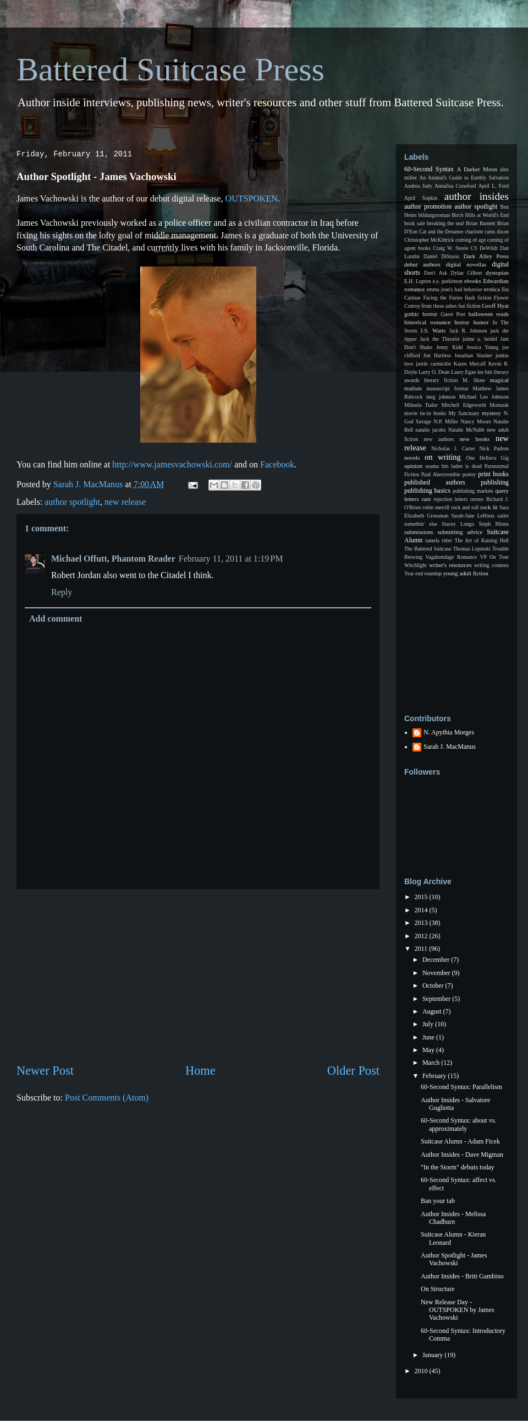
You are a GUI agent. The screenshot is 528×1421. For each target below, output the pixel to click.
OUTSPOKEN (252, 198)
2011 (422, 948)
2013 (422, 923)
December (436, 959)
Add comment (55, 618)
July (428, 1024)
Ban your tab (438, 1201)
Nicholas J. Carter (453, 448)
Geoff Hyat (495, 305)
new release (125, 502)
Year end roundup (423, 573)
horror (461, 322)
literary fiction (441, 380)
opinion (413, 465)
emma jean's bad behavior (454, 289)
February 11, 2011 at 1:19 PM (231, 558)
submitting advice (459, 532)
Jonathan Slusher (473, 355)
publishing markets (473, 491)
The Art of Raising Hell (481, 540)
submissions (418, 532)
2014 (422, 910)
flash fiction (478, 298)
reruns (476, 499)
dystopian (497, 272)
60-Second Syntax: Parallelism (461, 1087)
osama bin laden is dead (453, 466)
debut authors (422, 264)
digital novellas (466, 264)
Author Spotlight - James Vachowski (454, 1259)
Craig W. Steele (450, 248)
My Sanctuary (464, 413)
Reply (61, 592)
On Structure (438, 1289)
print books (493, 474)
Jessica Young (482, 347)
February (435, 1076)
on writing (443, 457)
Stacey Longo (458, 524)
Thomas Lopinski (472, 549)
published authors (434, 482)
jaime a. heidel (480, 339)
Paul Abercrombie (440, 474)
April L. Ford (494, 186)
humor (480, 322)
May (429, 1050)
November (437, 973)
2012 (422, 936)
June (429, 1037)
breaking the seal (445, 223)
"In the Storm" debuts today (457, 1167)
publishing (495, 482)
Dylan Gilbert (466, 273)
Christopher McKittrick (429, 240)
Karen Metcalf (470, 364)
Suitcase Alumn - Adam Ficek (460, 1141)
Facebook (277, 464)
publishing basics (427, 490)
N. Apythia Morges (449, 732)
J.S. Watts (433, 330)
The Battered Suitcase (428, 549)
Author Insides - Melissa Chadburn (453, 1218)
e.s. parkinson (448, 281)
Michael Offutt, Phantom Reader (113, 558)
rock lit (488, 507)
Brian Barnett (480, 223)
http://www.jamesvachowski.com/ (172, 464)
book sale (414, 223)
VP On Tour (494, 557)
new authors (439, 439)
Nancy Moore (476, 421)
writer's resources (450, 565)
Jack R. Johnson (468, 331)
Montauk (499, 405)
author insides (476, 196)
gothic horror (420, 314)
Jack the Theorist (440, 339)
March (431, 1062)
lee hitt (484, 372)
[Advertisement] (198, 975)
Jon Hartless (438, 355)
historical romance (427, 322)
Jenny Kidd (449, 347)
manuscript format (447, 388)
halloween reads (489, 314)
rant (426, 499)
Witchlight (415, 565)
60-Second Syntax (429, 169)
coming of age (470, 240)
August (432, 1011)
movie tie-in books (425, 413)
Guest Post (453, 314)
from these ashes (439, 306)
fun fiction (469, 306)
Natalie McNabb (466, 430)
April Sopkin (420, 198)
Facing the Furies (442, 298)
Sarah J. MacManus (450, 746)
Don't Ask (435, 273)
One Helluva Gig (487, 458)
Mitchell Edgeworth (464, 405)
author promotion (428, 206)
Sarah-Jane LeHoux (472, 516)
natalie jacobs (431, 430)
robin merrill (435, 507)
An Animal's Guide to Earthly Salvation (464, 178)
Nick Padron (494, 448)
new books (475, 438)
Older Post (353, 1070)
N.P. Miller (445, 421)
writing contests (491, 565)
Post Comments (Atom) (106, 1097)
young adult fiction (465, 573)
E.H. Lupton (417, 281)
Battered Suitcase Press (170, 69)
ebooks (472, 280)
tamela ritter (438, 540)
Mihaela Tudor (421, 405)
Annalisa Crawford (455, 186)
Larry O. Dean (434, 372)
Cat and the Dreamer (441, 231)
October (434, 985)
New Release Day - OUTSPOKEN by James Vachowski (457, 1310)
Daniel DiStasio (442, 256)
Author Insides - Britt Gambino (462, 1276)
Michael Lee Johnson (484, 397)
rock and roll (465, 507)
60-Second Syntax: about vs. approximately (458, 1124)
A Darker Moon (477, 169)
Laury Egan (463, 372)
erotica (492, 289)
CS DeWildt (484, 248)
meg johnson (440, 397)
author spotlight (72, 502)
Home (200, 1070)
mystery (491, 413)
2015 (422, 897)
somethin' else (420, 524)
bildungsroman (434, 215)
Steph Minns (494, 524)
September (437, 999)
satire (503, 516)
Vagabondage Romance (451, 557)
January (433, 1355)
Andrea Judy (418, 186)
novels (412, 457)
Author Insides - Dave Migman (462, 1154)
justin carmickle (433, 364)
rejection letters (450, 499)
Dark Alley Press (486, 256)
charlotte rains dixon (487, 231)
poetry (469, 474)
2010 (422, 1371)
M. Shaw (474, 380)
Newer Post (45, 1070)
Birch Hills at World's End (480, 215)
